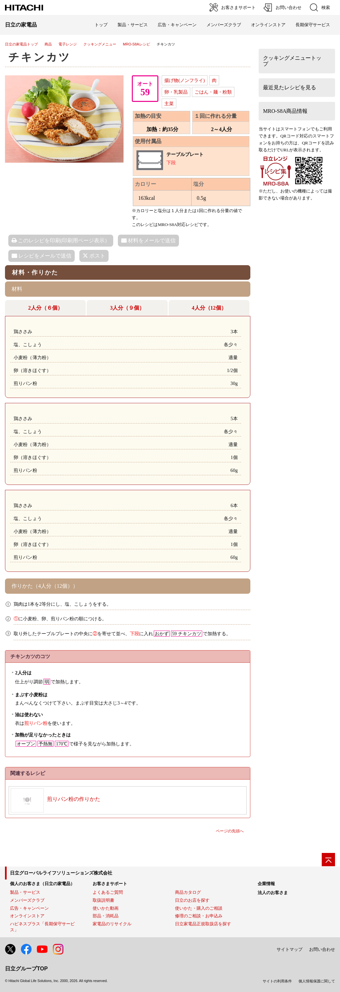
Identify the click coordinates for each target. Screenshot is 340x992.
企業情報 (266, 883)
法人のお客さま (273, 892)
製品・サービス (25, 892)
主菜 (169, 103)
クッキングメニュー (99, 44)
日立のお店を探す (192, 900)
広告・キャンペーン (29, 908)
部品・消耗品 (106, 915)
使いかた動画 (106, 908)
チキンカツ (39, 57)
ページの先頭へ (230, 831)
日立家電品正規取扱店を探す (203, 923)
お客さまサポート (110, 883)
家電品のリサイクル (112, 923)
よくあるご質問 (108, 892)
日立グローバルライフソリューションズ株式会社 (61, 873)
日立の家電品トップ (21, 44)
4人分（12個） (209, 308)
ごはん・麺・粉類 (213, 92)
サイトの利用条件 (277, 981)
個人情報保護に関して (316, 981)
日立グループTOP (26, 968)
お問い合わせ (322, 949)
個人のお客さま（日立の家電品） (42, 883)
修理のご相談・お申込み (198, 915)
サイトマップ (289, 949)
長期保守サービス (313, 24)
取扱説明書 (103, 900)
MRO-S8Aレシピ (136, 44)
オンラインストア (268, 24)
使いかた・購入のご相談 (198, 908)
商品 (48, 44)
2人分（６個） (45, 308)
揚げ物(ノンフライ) (184, 80)
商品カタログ (188, 892)
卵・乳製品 (176, 92)
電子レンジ (67, 44)
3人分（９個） (127, 308)
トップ (101, 24)
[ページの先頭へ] (328, 859)
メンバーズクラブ (224, 24)
